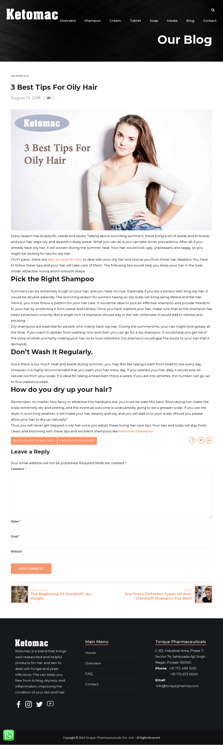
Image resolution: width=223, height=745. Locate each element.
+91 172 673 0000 (176, 674)
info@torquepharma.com (177, 686)
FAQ (89, 674)
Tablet (135, 21)
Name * (16, 521)
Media (172, 21)
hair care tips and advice (78, 440)
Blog (190, 21)
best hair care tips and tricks (34, 440)
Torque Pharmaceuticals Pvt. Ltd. (110, 737)
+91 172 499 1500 (182, 668)
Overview (68, 21)
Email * (15, 536)
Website (16, 551)
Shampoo (92, 21)
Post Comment (31, 569)
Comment (18, 469)
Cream (115, 21)
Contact (209, 21)
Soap (154, 21)
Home (90, 653)
